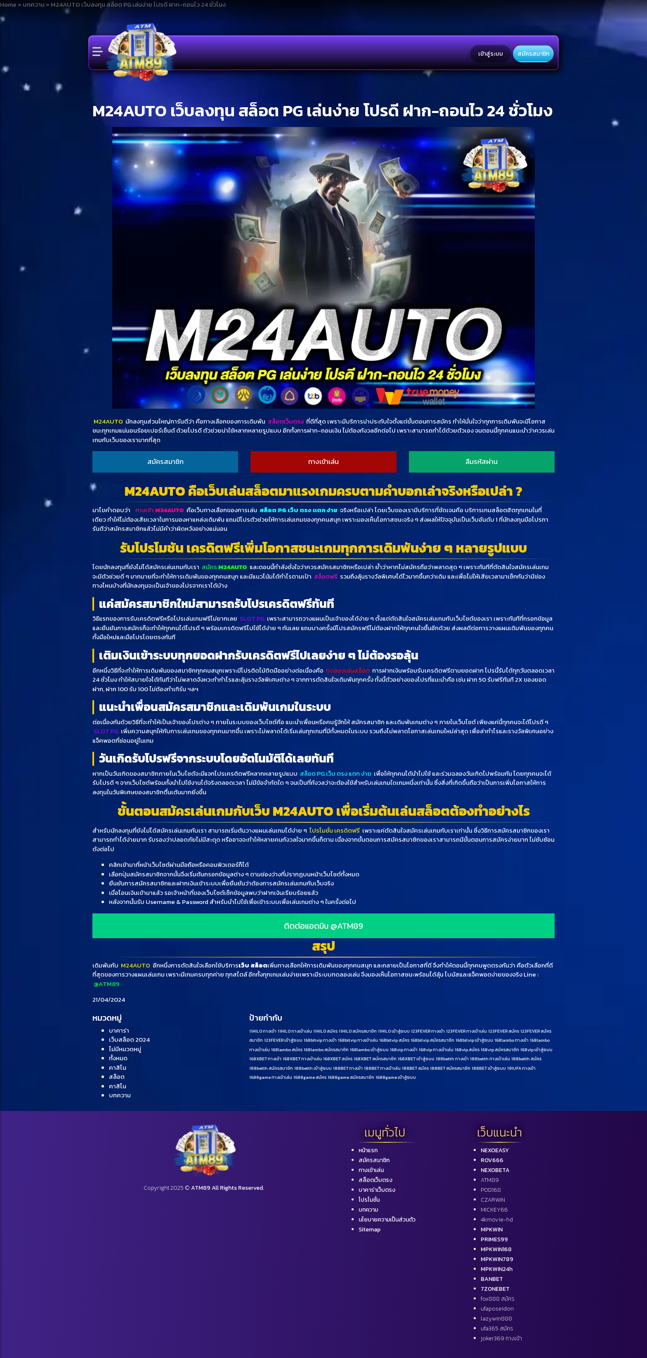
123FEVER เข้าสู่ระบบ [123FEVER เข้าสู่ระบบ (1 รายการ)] (283, 1040)
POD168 (491, 1190)
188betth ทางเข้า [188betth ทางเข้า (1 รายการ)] (452, 1058)
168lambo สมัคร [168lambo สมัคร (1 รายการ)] (286, 1049)
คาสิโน (117, 1067)
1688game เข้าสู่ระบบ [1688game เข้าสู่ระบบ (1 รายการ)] (395, 1077)
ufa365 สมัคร (497, 1328)
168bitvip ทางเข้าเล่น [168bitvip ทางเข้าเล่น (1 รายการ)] (358, 1040)
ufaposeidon (497, 1308)
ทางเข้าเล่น (323, 461)
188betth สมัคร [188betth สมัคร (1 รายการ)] (526, 1058)
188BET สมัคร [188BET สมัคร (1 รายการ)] (415, 1068)
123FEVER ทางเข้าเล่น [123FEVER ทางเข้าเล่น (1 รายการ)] (466, 1031)
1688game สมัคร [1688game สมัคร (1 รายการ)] (309, 1077)
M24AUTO (109, 421)
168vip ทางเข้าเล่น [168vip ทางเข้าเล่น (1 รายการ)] (436, 1049)
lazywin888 (496, 1318)
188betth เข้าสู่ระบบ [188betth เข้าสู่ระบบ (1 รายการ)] (313, 1068)
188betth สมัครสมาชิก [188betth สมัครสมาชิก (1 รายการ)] (271, 1068)
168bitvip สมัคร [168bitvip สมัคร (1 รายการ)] (394, 1040)
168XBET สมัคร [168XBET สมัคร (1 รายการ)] (337, 1058)
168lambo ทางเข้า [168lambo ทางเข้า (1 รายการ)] (511, 1040)
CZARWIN (493, 1200)
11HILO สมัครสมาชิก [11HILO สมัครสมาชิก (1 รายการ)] (358, 1031)
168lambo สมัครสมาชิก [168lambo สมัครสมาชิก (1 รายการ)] (326, 1049)
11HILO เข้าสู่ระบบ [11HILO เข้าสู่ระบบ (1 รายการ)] (394, 1031)
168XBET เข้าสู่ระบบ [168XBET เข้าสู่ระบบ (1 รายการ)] (416, 1058)
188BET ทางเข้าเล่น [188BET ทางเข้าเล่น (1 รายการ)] (382, 1068)
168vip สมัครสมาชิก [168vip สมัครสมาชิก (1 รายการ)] (500, 1049)
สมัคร (224, 567)
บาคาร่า (119, 1030)
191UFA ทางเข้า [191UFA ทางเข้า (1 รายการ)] (521, 1068)
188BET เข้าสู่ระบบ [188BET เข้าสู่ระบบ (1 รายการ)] (489, 1068)
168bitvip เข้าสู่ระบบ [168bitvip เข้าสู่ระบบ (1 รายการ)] (474, 1040)
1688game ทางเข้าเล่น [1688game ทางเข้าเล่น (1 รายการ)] (270, 1077)
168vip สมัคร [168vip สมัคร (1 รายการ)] (467, 1049)
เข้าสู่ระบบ (490, 53)
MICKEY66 (494, 1209)
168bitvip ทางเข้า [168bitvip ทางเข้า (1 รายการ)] (320, 1040)
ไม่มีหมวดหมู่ (125, 1049)
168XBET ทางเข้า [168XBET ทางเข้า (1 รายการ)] (265, 1058)
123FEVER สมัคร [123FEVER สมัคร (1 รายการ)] (503, 1031)
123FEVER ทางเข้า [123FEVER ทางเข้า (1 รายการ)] (428, 1031)
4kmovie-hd (497, 1219)
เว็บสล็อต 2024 (129, 1039)
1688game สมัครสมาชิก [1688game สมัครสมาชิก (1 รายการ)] (351, 1077)
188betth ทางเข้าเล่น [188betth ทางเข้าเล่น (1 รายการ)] (490, 1058)
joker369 (501, 1338)
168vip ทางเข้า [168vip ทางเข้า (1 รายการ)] (404, 1049)
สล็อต (117, 1076)
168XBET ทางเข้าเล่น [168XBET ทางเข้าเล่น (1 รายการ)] (302, 1058)
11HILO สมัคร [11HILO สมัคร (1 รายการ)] (325, 1031)
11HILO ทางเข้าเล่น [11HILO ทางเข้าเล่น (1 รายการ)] (295, 1031)
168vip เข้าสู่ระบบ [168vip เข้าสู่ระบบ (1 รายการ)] (536, 1049)
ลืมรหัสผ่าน (481, 461)
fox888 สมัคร (498, 1298)
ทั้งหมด (118, 1058)
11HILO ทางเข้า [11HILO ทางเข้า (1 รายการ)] (262, 1031)
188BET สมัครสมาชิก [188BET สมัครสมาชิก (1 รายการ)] (450, 1068)
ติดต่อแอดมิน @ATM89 (323, 926)
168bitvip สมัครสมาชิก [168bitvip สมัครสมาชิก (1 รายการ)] (432, 1040)
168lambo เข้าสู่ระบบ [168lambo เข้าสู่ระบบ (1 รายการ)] (369, 1049)
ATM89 (490, 1180)
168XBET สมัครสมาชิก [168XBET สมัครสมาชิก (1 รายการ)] (375, 1058)
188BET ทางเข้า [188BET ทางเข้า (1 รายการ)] (348, 1068)
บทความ (120, 1095)
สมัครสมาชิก (533, 53)
